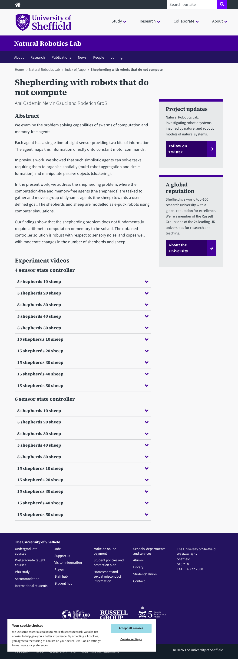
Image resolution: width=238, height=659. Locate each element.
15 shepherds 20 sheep (83, 351)
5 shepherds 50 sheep (83, 328)
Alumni (138, 560)
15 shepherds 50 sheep (83, 385)
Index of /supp (75, 69)
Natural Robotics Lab (47, 43)
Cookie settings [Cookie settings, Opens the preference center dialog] (131, 639)
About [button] (217, 21)
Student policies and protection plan (109, 562)
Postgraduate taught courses (30, 562)
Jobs (57, 549)
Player (59, 569)
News (82, 57)
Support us (62, 556)
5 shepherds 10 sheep (83, 281)
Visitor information (68, 562)
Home (19, 69)
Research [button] (148, 21)
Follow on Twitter (178, 148)
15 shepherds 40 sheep (83, 374)
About (19, 57)
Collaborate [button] (184, 21)
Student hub (63, 583)
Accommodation (27, 579)
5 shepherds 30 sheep (83, 304)
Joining (116, 57)
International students (31, 586)
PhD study (22, 572)
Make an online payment (105, 551)
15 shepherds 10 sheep (83, 339)
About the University (178, 247)
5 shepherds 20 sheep (83, 293)
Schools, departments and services (149, 551)
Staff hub (61, 576)
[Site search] (222, 4)
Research (37, 57)
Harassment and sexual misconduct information (107, 576)
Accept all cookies (131, 628)
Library (138, 567)
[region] (81, 635)
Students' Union (145, 574)
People (98, 57)
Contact (139, 581)
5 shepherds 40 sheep (83, 316)
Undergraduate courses (26, 551)
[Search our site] (192, 4)
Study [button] (117, 21)
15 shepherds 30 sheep (83, 362)
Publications (61, 57)
